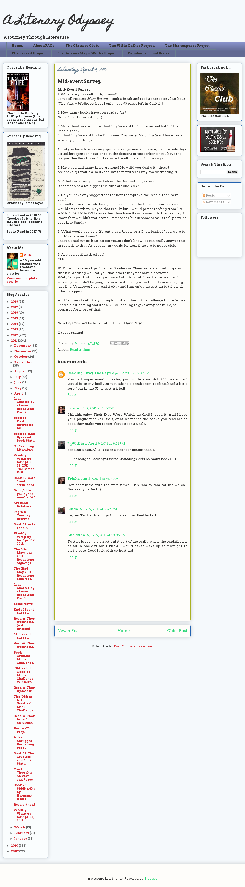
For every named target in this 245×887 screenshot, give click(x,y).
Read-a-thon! (24, 804)
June (18, 382)
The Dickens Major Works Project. (87, 53)
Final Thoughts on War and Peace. (24, 774)
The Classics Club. (82, 46)
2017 (15, 307)
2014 (15, 324)
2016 (15, 312)
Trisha (73, 479)
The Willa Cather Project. (132, 46)
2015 (15, 318)
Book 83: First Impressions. (23, 423)
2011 (14, 340)
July (17, 377)
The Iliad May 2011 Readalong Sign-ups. (24, 573)
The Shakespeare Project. (188, 46)
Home (123, 630)
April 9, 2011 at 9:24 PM (100, 479)
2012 (15, 335)
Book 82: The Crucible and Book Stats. (24, 758)
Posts (209, 195)
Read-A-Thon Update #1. (24, 689)
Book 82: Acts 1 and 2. (24, 526)
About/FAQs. (44, 46)
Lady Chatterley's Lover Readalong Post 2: (24, 405)
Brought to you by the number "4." (24, 494)
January (21, 838)
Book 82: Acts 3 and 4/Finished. (24, 481)
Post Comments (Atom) (134, 646)
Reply (72, 395)
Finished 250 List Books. (149, 53)
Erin (71, 408)
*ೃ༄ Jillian (77, 443)
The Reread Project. (29, 53)
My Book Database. (23, 504)
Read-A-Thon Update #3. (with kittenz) (24, 623)
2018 (15, 301)
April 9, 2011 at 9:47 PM (98, 509)
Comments (213, 202)
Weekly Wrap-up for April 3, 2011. (24, 815)
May (18, 388)
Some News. (23, 603)
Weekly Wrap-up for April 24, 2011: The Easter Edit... (24, 464)
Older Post (177, 630)
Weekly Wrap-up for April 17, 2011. (24, 538)
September (23, 362)
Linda (72, 509)
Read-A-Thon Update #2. (24, 645)
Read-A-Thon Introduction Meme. (24, 719)
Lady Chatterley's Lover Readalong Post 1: (24, 591)
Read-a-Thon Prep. (24, 730)
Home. (17, 46)
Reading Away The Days (89, 373)
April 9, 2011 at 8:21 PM (106, 443)
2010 (15, 845)
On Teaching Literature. (24, 448)
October (21, 356)
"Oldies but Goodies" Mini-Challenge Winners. (23, 675)
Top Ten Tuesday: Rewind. (22, 515)
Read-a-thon (80, 350)
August (20, 371)
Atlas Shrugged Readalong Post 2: (24, 742)
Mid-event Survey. (22, 636)
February (22, 833)
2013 (15, 329)
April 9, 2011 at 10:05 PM (106, 535)
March (20, 827)
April (18, 393)
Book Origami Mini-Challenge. (24, 657)
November (23, 351)
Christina (76, 535)
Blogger (150, 878)
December (22, 345)
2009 (15, 851)
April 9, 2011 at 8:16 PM (95, 408)
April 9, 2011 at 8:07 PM (131, 373)
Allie (79, 343)
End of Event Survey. (24, 611)
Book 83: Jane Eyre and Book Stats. (24, 437)
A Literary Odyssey (58, 22)
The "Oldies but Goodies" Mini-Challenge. (24, 703)
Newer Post (69, 630)
